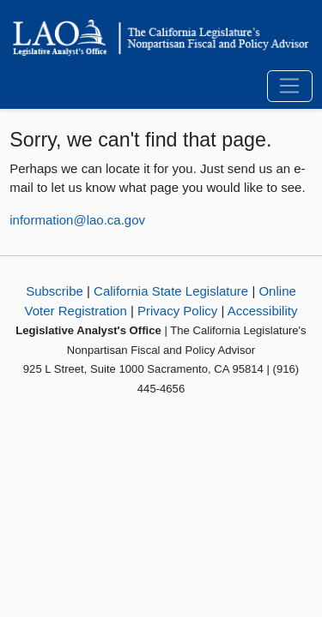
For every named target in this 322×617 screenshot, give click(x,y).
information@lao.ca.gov (77, 220)
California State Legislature (171, 291)
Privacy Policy (177, 310)
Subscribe (54, 291)
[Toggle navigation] (290, 86)
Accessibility (263, 310)
